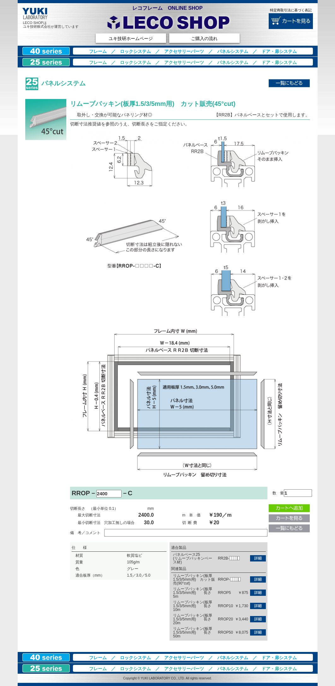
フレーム (98, 51)
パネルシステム (232, 51)
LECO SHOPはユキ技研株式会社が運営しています (51, 24)
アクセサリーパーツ (184, 51)
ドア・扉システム (279, 51)
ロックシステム (135, 51)
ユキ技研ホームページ (131, 38)
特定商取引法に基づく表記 (291, 10)
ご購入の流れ (204, 38)
